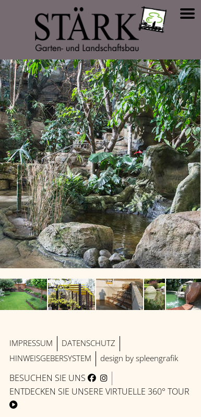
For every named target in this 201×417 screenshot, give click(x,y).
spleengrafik (157, 358)
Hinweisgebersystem (50, 358)
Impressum (31, 343)
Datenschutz (88, 343)
